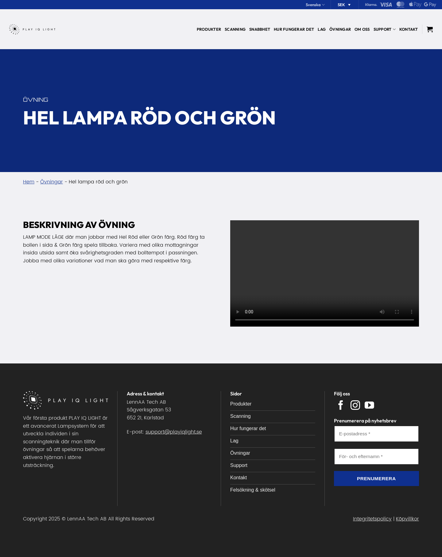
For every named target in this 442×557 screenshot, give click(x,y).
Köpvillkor (407, 519)
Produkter (209, 29)
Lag (322, 29)
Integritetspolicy (372, 519)
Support (385, 29)
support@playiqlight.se (173, 432)
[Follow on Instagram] (355, 406)
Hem (28, 182)
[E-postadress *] (376, 434)
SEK (341, 4)
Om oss (362, 29)
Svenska (315, 5)
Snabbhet (259, 29)
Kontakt (408, 29)
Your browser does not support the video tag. (324, 273)
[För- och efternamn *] (376, 456)
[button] (430, 29)
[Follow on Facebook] (341, 406)
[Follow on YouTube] (369, 406)
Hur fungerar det (294, 29)
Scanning (235, 29)
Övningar (340, 29)
